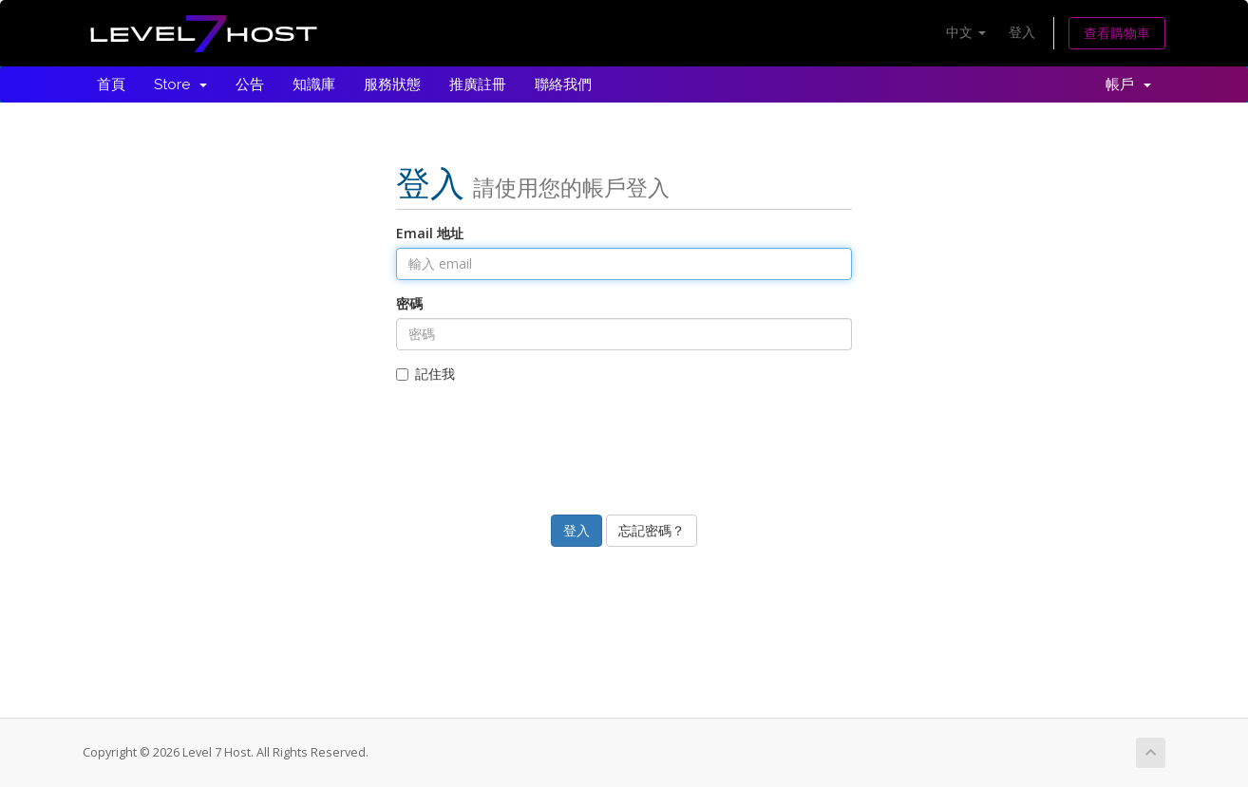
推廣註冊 (477, 84)
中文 (966, 32)
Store (180, 84)
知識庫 (314, 84)
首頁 (111, 84)
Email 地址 (429, 233)
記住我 (425, 374)
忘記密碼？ (651, 530)
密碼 (409, 303)
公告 (250, 84)
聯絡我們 (563, 84)
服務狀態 (392, 84)
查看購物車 (1117, 33)
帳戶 (1128, 84)
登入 (1022, 32)
